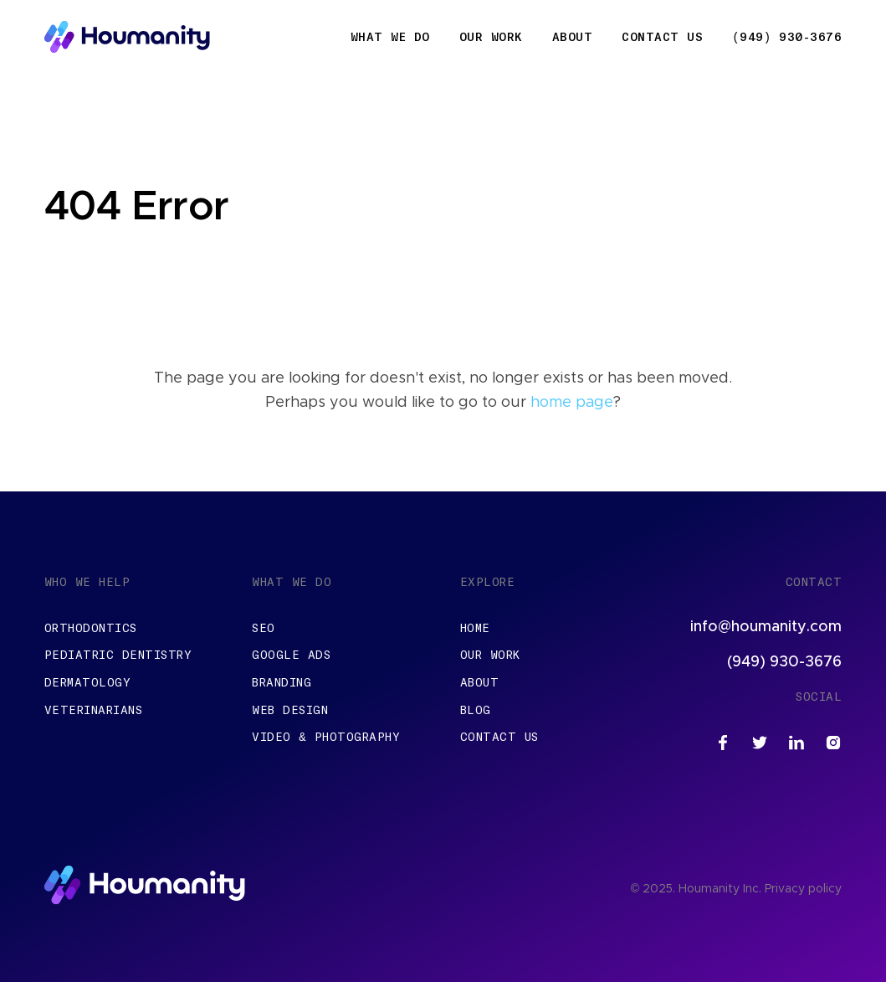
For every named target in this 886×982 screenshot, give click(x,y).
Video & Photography (326, 736)
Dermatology (87, 682)
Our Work (491, 36)
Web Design (290, 709)
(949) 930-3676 (787, 36)
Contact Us (662, 36)
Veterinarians (93, 709)
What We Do (390, 36)
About (572, 36)
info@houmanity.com (766, 627)
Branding (281, 682)
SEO (263, 627)
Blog (475, 709)
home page (571, 402)
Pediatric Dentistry (118, 654)
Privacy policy (803, 889)
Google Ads (291, 654)
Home (475, 627)
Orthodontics (90, 627)
